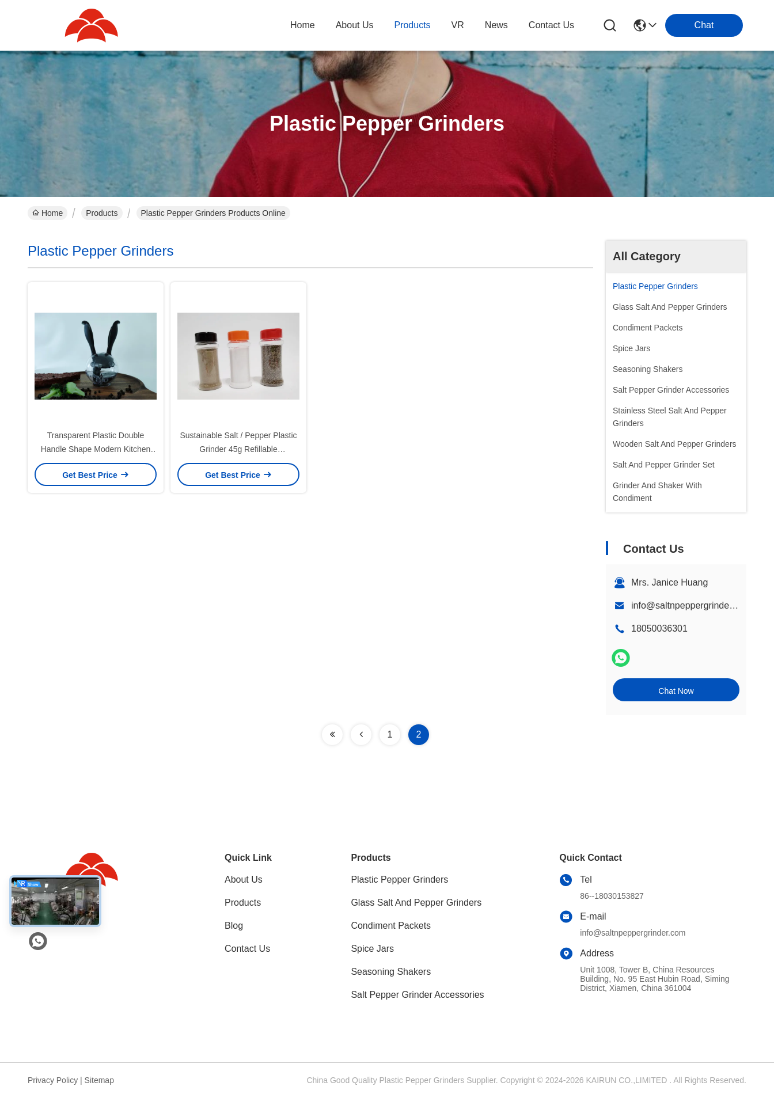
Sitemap (99, 1080)
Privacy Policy (53, 1080)
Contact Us (247, 949)
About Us (244, 879)
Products (101, 213)
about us (355, 25)
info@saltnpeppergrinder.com (691, 605)
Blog (234, 925)
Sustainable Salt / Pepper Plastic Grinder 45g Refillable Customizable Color (238, 449)
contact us (551, 25)
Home (302, 25)
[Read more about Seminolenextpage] (332, 734)
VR (457, 25)
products (412, 25)
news (496, 25)
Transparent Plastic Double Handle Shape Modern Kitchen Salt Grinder (96, 449)
